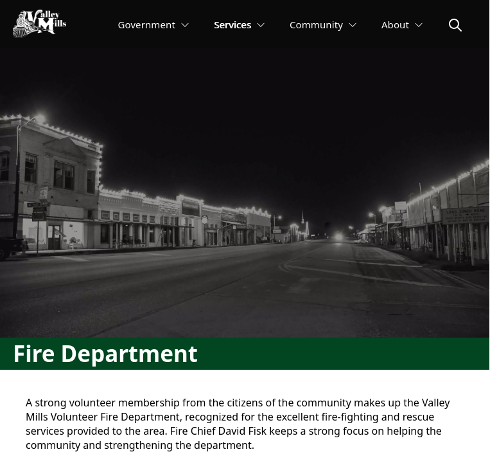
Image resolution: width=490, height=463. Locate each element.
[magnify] (455, 25)
